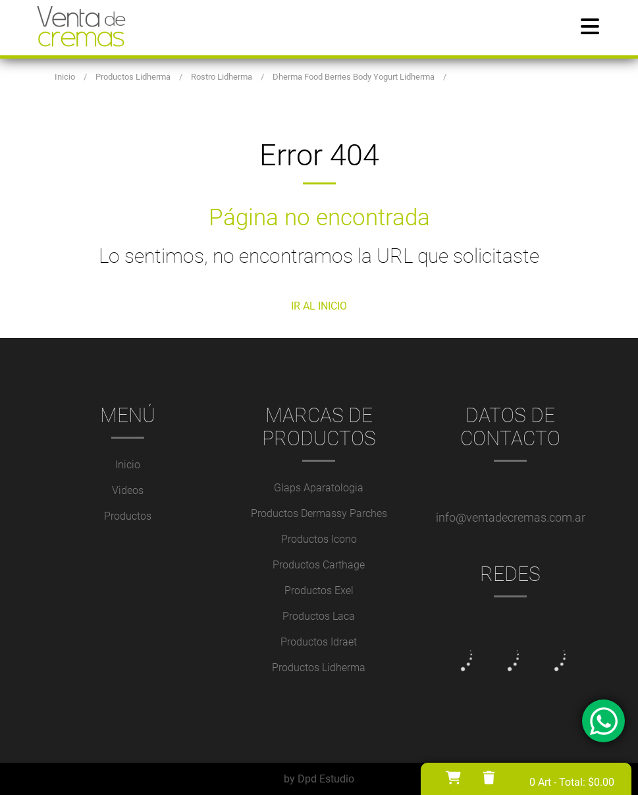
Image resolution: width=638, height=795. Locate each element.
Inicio (127, 464)
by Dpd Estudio (319, 779)
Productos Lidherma (318, 667)
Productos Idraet (318, 642)
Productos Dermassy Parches (319, 513)
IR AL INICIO (319, 306)
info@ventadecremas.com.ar (510, 517)
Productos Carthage (319, 565)
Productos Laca (318, 616)
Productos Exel (319, 590)
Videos (128, 490)
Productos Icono (319, 539)
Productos (127, 516)
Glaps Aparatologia (318, 487)
